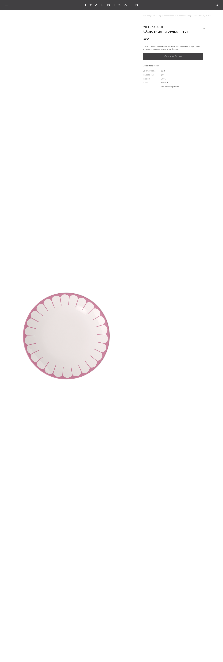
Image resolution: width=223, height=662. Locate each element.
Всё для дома (149, 15)
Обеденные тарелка (187, 15)
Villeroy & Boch (205, 15)
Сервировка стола (166, 15)
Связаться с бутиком (173, 56)
